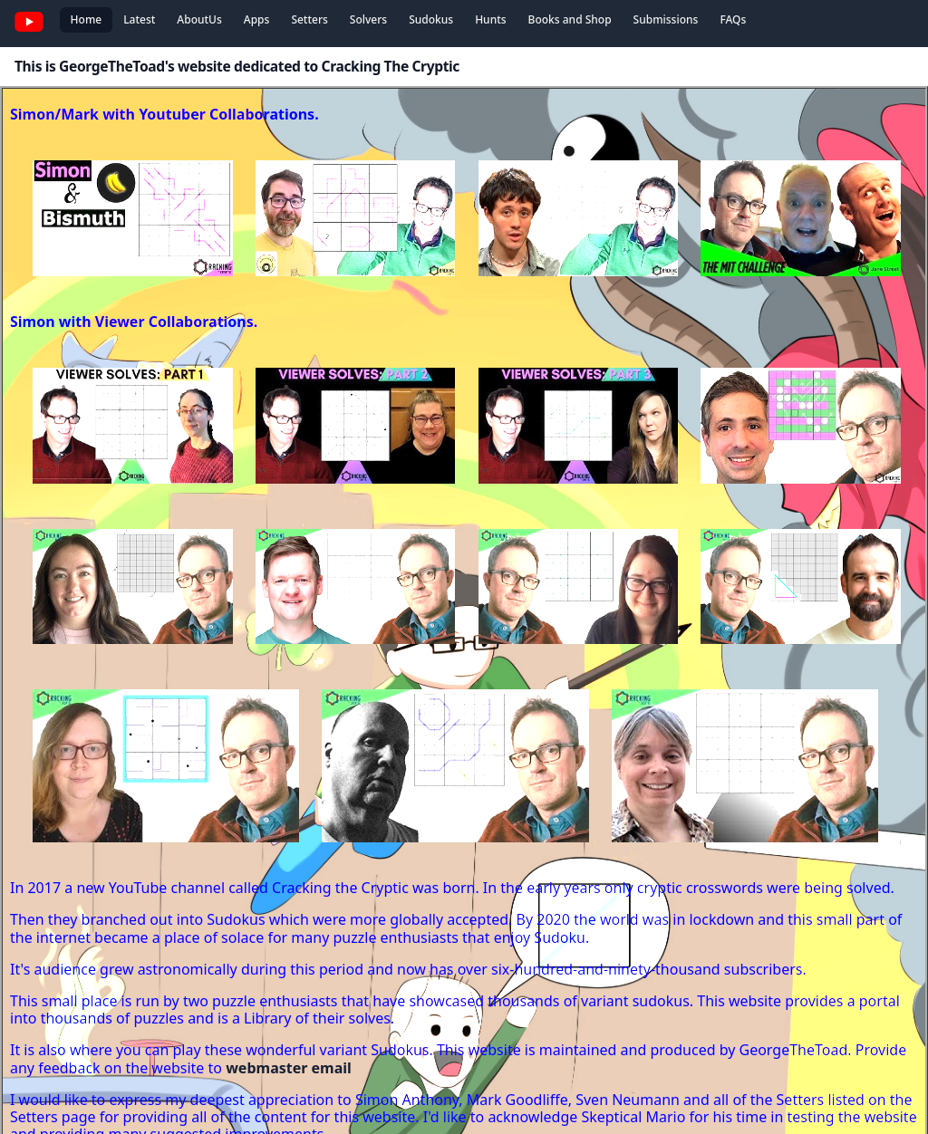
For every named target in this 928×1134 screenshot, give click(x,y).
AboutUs (199, 19)
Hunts (490, 19)
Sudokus (431, 19)
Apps (257, 19)
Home (86, 19)
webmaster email (289, 1068)
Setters (309, 19)
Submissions (666, 19)
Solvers (368, 19)
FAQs (733, 19)
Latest (139, 19)
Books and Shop (570, 19)
